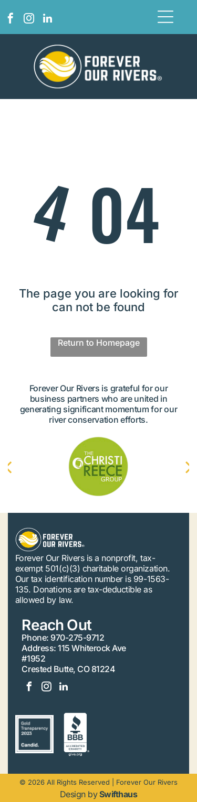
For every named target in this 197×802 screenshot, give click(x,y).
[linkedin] (47, 19)
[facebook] (10, 19)
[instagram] (29, 19)
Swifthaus (118, 794)
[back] (18, 467)
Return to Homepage (99, 342)
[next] (178, 467)
